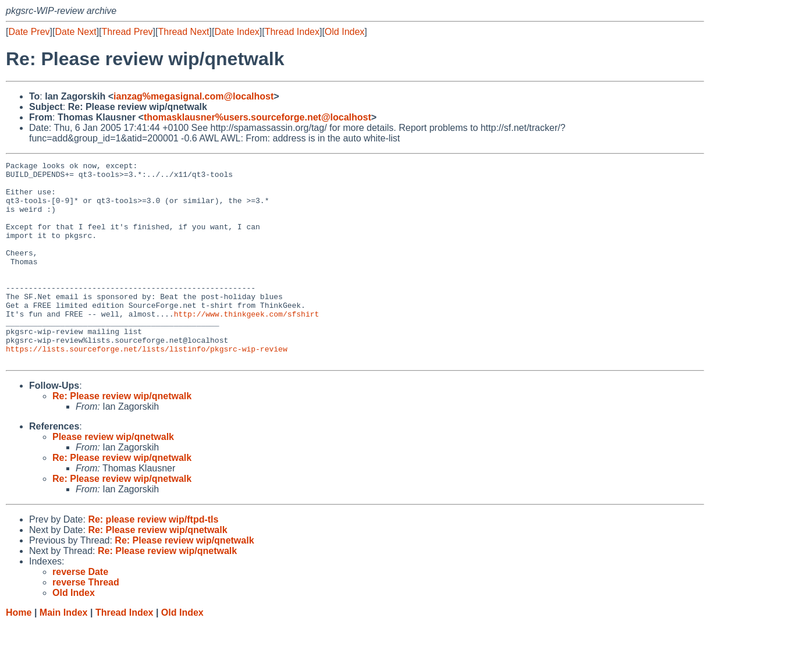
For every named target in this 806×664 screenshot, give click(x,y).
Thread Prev (127, 32)
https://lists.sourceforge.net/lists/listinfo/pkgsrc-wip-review (146, 387)
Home (18, 653)
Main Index (64, 653)
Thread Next (183, 32)
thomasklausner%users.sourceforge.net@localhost (257, 117)
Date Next (75, 32)
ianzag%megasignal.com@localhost (193, 96)
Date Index (236, 32)
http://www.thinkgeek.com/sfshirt (246, 345)
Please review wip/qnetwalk (113, 477)
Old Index (344, 32)
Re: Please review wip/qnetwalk (121, 436)
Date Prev (28, 32)
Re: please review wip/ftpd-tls (153, 559)
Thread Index (292, 32)
